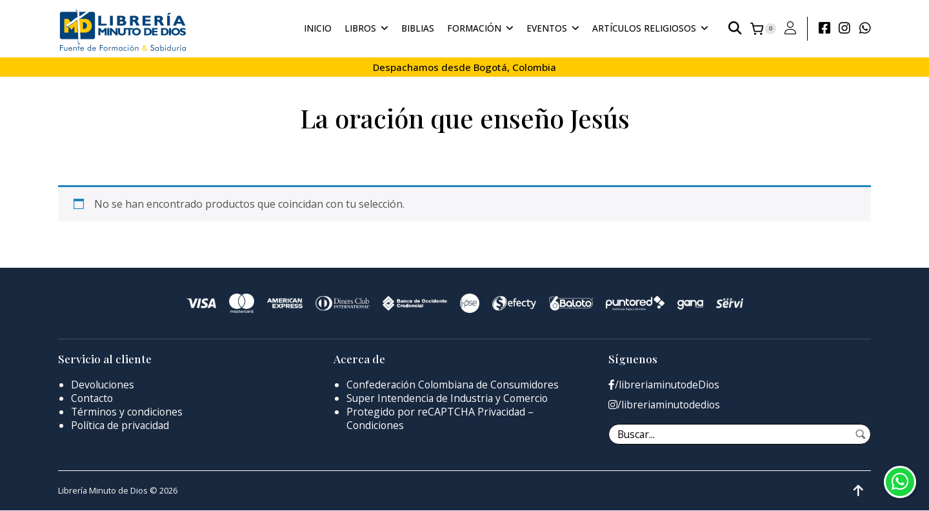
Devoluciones (103, 384)
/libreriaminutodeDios (665, 385)
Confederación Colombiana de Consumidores (455, 384)
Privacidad (501, 412)
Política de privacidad (121, 425)
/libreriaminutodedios (665, 405)
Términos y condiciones (128, 412)
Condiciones (375, 425)
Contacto (93, 398)
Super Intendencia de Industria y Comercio (449, 398)
